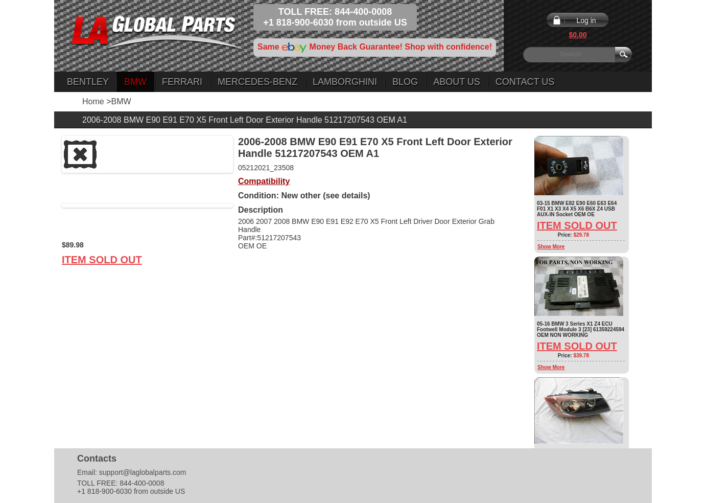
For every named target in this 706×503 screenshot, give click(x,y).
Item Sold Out (102, 259)
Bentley (88, 82)
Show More (550, 246)
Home (93, 101)
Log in (586, 20)
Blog (405, 82)
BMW (135, 82)
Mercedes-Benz (257, 82)
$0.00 (577, 35)
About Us (456, 82)
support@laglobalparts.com (142, 472)
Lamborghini (345, 82)
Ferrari (182, 82)
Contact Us (525, 82)
